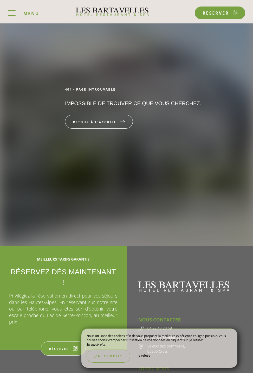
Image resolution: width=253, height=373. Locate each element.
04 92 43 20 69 (159, 328)
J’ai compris (108, 356)
